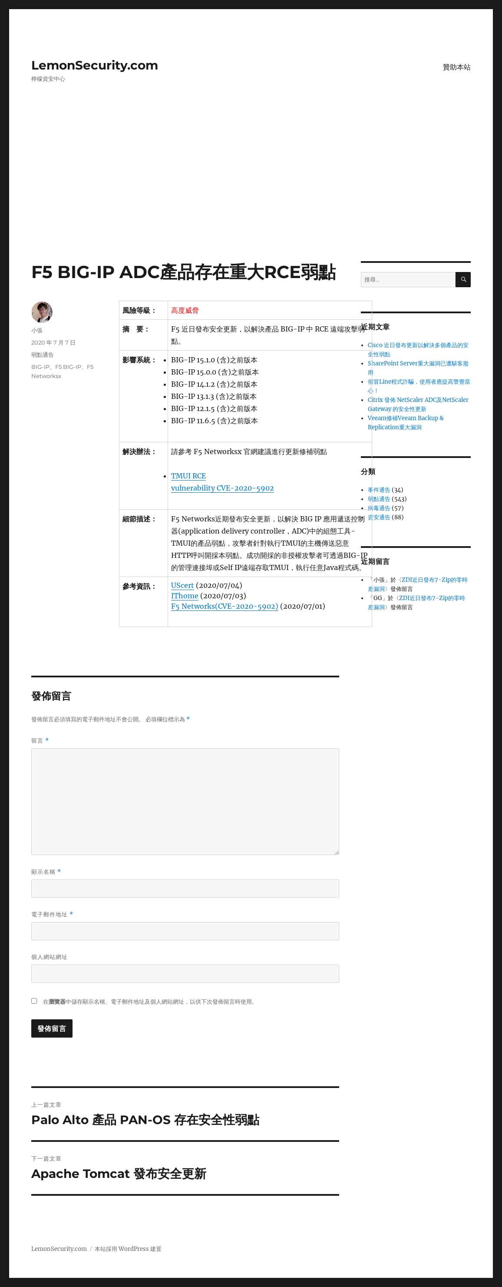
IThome (184, 595)
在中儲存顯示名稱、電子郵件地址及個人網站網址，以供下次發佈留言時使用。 (150, 1001)
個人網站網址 (49, 956)
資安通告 (379, 517)
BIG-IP (40, 366)
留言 (40, 740)
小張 (37, 330)
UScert (182, 585)
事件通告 (379, 490)
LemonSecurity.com (94, 65)
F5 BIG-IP (68, 366)
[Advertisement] (253, 197)
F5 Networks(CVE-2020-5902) (224, 606)
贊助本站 (457, 67)
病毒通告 (379, 508)
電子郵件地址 (52, 914)
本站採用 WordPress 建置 (128, 1249)
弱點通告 (42, 354)
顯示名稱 (46, 872)
